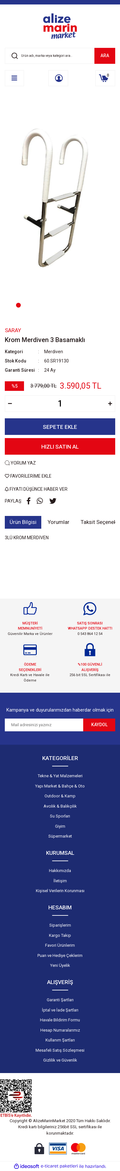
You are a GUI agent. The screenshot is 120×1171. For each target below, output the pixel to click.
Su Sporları (60, 816)
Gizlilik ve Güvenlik (60, 1060)
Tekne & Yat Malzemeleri (60, 775)
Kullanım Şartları (60, 1040)
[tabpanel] (60, 208)
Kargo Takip (60, 935)
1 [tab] (18, 305)
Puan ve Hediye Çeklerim (60, 955)
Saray (13, 330)
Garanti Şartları (60, 999)
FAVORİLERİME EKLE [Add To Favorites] (28, 476)
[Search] (60, 56)
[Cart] (105, 78)
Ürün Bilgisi (23, 522)
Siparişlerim (60, 925)
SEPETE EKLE (60, 427)
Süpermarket (60, 836)
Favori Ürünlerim (60, 945)
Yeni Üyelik (60, 965)
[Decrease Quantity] (10, 404)
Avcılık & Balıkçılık (60, 806)
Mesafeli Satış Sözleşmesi (60, 1050)
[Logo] (60, 26)
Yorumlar (58, 522)
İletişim (60, 880)
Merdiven (53, 351)
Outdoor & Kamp (60, 796)
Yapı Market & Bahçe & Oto (60, 786)
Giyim (60, 826)
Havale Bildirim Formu (60, 1020)
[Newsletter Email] (44, 725)
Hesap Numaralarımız (60, 1030)
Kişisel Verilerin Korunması (60, 890)
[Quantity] (60, 404)
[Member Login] (58, 78)
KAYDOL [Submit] (99, 724)
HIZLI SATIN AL (60, 447)
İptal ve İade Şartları (60, 1010)
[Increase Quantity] (110, 404)
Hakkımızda (60, 870)
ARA (104, 55)
